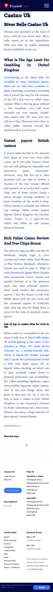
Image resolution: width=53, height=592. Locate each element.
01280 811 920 (9, 476)
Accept (42, 587)
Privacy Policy (10, 561)
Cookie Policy (9, 551)
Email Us (7, 480)
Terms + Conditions (12, 567)
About (6, 537)
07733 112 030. (37, 569)
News (6, 557)
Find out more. (10, 587)
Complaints (9, 547)
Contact (7, 544)
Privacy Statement (11, 564)
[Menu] (45, 5)
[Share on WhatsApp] (26, 445)
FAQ (6, 554)
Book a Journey (10, 540)
